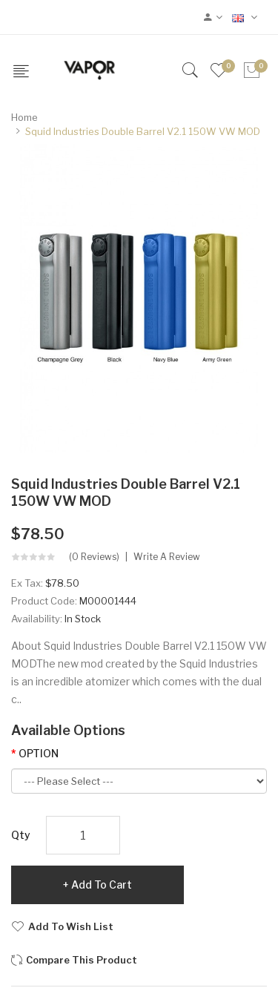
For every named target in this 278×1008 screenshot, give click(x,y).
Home (24, 117)
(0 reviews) (94, 557)
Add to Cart (101, 884)
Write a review (166, 557)
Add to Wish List (70, 926)
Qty (20, 835)
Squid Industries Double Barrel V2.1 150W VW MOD (142, 131)
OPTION (39, 753)
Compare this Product (81, 960)
